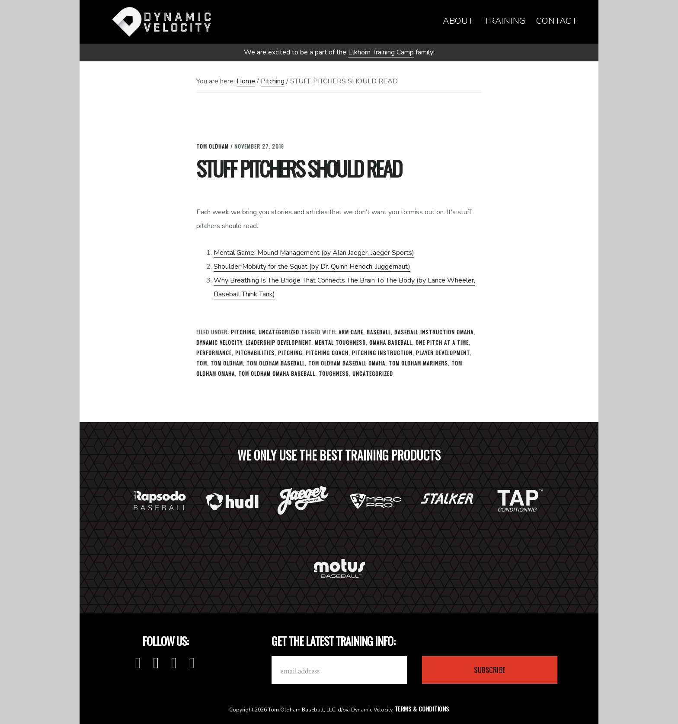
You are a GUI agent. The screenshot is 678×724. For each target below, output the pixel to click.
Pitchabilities (255, 352)
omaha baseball (390, 342)
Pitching (243, 332)
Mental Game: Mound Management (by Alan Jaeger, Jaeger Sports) (314, 252)
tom (201, 363)
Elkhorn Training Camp (381, 52)
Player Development (443, 352)
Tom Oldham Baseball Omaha (346, 363)
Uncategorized (279, 332)
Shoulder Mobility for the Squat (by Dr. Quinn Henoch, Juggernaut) (312, 266)
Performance (214, 352)
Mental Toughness (340, 342)
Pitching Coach (327, 352)
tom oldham (227, 363)
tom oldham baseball (275, 363)
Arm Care (351, 332)
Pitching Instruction (382, 352)
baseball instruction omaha (433, 332)
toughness (334, 373)
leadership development (278, 342)
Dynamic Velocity (162, 21)
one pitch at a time (442, 342)
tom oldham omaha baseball (276, 373)
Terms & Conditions (422, 708)
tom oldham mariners (418, 363)
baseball (379, 332)
